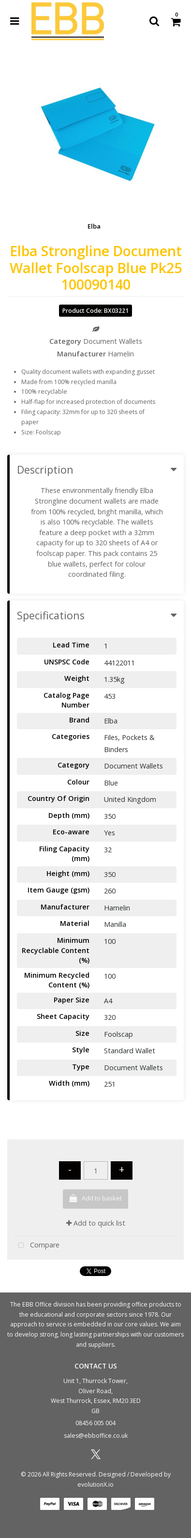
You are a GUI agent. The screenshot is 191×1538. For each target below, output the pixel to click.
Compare (36, 1246)
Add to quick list (95, 1223)
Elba (94, 226)
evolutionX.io (95, 1484)
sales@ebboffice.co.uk (96, 1435)
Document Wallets (112, 341)
